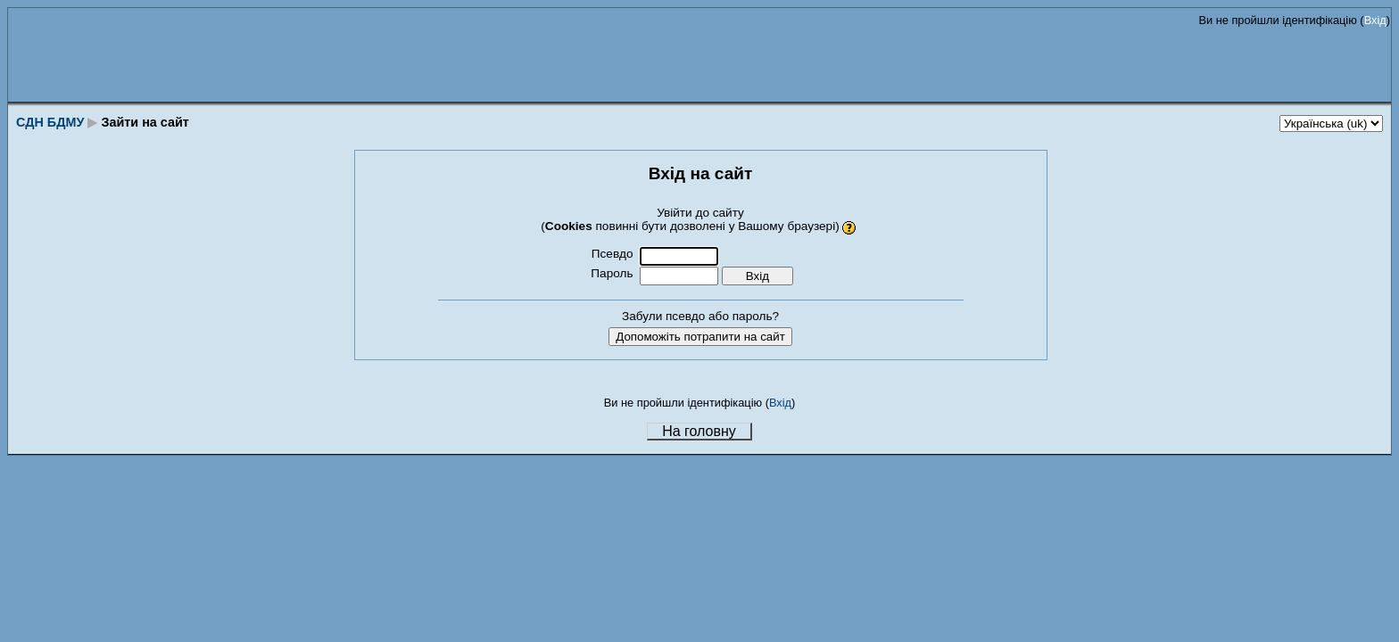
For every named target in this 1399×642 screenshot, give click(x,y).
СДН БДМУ (50, 122)
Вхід (1375, 20)
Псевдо (612, 253)
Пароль (612, 273)
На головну (699, 431)
